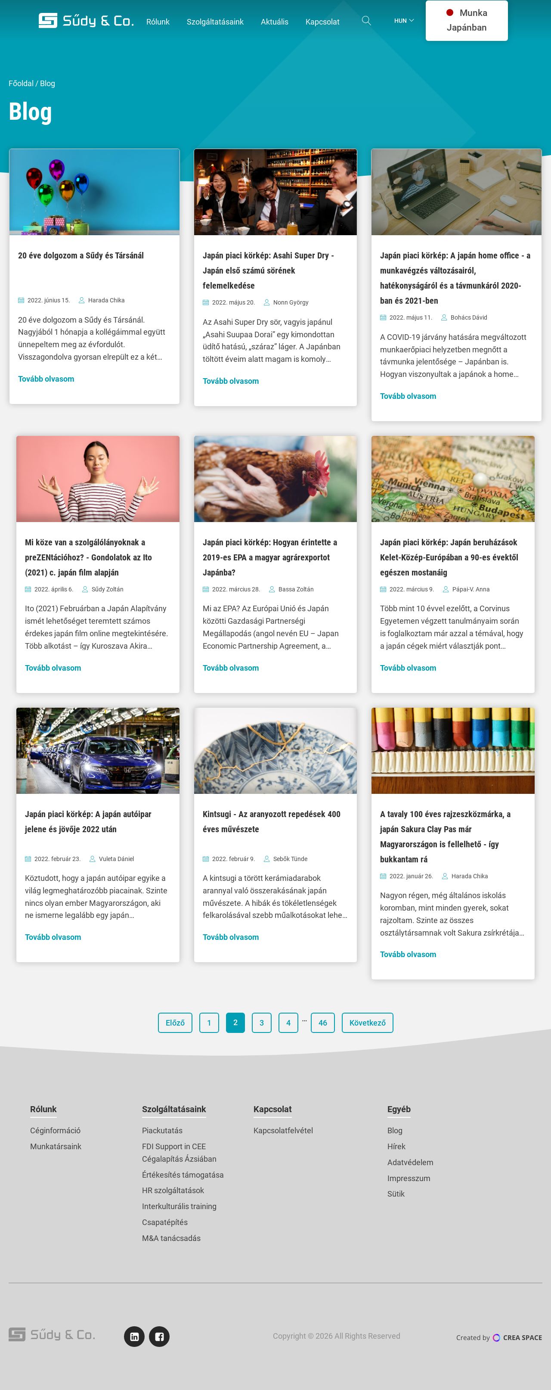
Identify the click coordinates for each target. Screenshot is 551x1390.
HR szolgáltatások (173, 1190)
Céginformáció (55, 1130)
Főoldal (21, 83)
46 (323, 1022)
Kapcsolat (273, 1109)
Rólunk (43, 1109)
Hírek (396, 1146)
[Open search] (366, 21)
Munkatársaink (55, 1146)
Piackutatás (162, 1130)
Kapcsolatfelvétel (283, 1130)
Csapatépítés (165, 1222)
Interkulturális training (179, 1206)
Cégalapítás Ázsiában (179, 1158)
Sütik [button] (396, 1193)
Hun (400, 20)
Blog (394, 1130)
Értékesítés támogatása (183, 1174)
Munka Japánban (466, 20)
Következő (368, 1022)
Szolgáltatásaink (174, 1109)
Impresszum (408, 1178)
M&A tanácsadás (171, 1238)
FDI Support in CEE (174, 1146)
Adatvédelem (410, 1162)
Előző (175, 1022)
